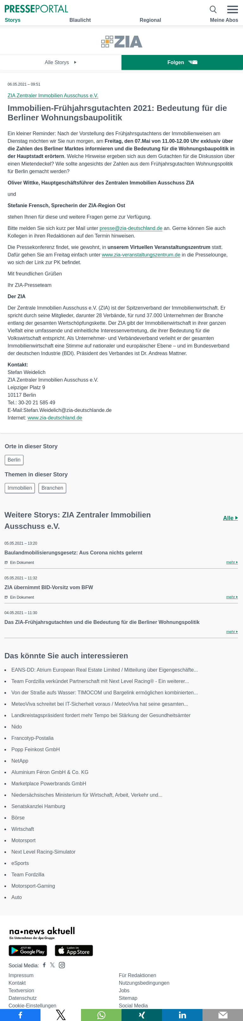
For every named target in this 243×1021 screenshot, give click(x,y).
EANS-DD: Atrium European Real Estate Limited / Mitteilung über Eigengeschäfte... (104, 670)
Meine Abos (224, 20)
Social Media (133, 1005)
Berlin (14, 459)
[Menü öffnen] (232, 9)
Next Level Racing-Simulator (43, 852)
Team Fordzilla (27, 874)
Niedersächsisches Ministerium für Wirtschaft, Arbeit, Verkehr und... (87, 795)
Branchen (52, 488)
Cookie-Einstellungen (32, 1005)
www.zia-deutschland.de (55, 417)
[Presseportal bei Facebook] (42, 965)
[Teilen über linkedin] (182, 1015)
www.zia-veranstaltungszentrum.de (141, 254)
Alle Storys (61, 62)
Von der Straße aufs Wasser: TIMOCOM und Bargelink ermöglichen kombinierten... (104, 692)
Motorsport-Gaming (33, 886)
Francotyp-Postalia (32, 738)
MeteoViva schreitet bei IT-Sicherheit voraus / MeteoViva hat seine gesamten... (99, 704)
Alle (230, 518)
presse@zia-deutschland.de (131, 228)
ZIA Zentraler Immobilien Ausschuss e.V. (53, 95)
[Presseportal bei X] (50, 965)
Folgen (182, 62)
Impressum (21, 975)
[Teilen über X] (60, 1015)
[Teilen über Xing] (142, 1015)
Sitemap (128, 998)
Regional (150, 20)
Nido (16, 726)
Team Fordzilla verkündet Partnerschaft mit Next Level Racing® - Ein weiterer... (100, 681)
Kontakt (17, 983)
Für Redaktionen (137, 975)
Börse (18, 817)
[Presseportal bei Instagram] (60, 964)
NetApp (19, 761)
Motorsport (23, 840)
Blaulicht (80, 20)
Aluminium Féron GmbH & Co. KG (50, 772)
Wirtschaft (22, 829)
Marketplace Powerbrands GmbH (48, 783)
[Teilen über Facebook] (20, 1015)
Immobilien (20, 488)
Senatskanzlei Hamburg (38, 806)
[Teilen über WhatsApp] (101, 1015)
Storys (13, 20)
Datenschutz (23, 998)
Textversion (21, 990)
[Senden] (222, 1015)
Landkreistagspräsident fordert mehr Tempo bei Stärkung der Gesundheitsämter (100, 715)
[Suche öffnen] (213, 9)
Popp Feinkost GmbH (35, 749)
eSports (20, 863)
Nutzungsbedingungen (144, 983)
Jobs (124, 990)
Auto (16, 897)
